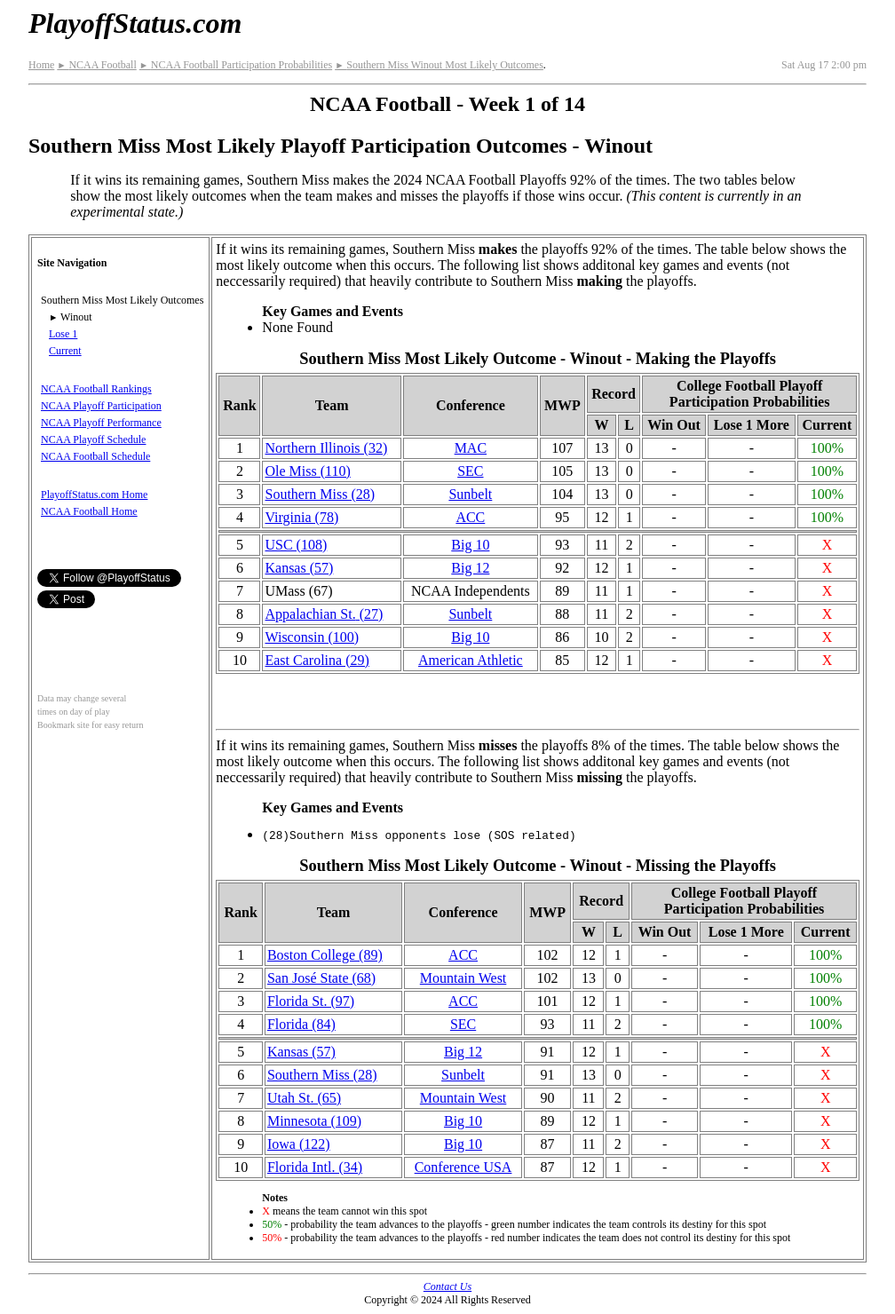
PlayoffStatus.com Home (94, 494)
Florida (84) (301, 1024)
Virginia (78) (301, 517)
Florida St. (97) (310, 1001)
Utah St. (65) (304, 1097)
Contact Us (447, 1286)
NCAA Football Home (89, 511)
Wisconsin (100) (312, 637)
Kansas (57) (299, 567)
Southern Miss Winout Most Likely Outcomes (439, 65)
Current (65, 350)
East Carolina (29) (316, 660)
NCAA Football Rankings (96, 389)
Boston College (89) (325, 954)
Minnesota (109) (314, 1120)
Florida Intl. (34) (314, 1167)
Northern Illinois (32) (326, 447)
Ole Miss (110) (307, 471)
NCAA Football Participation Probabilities (235, 65)
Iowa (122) (298, 1144)
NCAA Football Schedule (95, 456)
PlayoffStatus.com (135, 23)
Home (41, 65)
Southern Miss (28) (320, 494)
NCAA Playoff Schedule (93, 439)
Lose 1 (63, 334)
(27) (324, 613)
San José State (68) (321, 978)
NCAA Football (96, 65)
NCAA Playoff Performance (101, 422)
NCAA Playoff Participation (101, 406)
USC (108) (296, 544)
